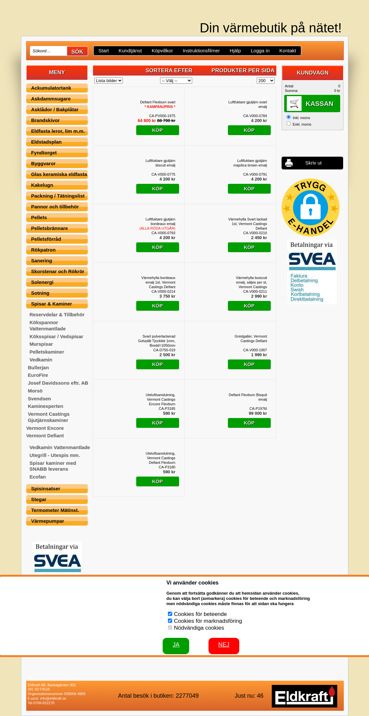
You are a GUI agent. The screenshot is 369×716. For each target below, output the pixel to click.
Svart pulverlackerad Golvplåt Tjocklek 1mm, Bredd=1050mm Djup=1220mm (156, 341)
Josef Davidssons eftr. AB (58, 383)
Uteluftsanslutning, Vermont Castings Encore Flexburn (160, 399)
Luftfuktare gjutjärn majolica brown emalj (250, 163)
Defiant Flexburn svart (157, 104)
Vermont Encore (45, 428)
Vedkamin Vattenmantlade (59, 447)
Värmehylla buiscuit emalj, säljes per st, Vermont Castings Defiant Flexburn (251, 282)
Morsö (35, 390)
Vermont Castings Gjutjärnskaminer (49, 417)
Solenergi (42, 282)
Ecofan (37, 477)
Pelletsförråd (46, 239)
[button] (311, 207)
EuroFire (38, 375)
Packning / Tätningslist (57, 196)
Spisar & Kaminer (51, 303)
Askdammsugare (51, 98)
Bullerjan (38, 367)
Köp (157, 130)
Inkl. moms (301, 118)
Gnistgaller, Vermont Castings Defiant (250, 338)
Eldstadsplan (46, 142)
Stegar (38, 499)
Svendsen (39, 398)
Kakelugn (42, 185)
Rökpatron (43, 250)
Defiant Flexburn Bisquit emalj (248, 397)
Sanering (41, 260)
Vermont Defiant (45, 435)
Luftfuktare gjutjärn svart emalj (247, 104)
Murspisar (41, 344)
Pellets (39, 217)
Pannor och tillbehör (55, 206)
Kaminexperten (45, 406)
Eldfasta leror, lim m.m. (58, 131)
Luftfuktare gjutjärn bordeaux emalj (157, 223)
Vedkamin (40, 359)
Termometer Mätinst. (55, 510)
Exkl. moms (302, 124)
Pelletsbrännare (49, 228)
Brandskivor (45, 120)
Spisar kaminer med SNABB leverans (52, 466)
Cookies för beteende (200, 614)
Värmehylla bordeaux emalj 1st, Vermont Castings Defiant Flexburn (158, 282)
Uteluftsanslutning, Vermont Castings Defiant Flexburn (160, 457)
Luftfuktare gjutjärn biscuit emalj (160, 163)
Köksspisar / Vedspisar (56, 336)
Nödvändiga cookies (199, 628)
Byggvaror (43, 163)
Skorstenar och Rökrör (57, 271)
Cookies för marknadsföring (208, 621)
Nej (224, 644)
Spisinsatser (45, 488)
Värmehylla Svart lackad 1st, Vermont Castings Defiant (247, 223)
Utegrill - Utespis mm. (54, 455)
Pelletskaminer (46, 352)
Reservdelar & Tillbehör (56, 314)
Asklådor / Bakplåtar (55, 109)
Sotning (40, 293)
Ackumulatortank (51, 88)
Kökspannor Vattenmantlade (47, 325)
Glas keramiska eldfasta (59, 174)
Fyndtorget (44, 152)
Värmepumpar (47, 521)
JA (176, 644)
